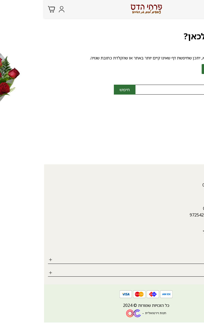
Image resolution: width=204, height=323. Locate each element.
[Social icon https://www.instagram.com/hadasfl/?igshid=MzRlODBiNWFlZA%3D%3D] (183, 247)
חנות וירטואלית (111, 313)
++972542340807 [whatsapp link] (162, 215)
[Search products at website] (185, 9)
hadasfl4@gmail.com (180, 125)
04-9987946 (188, 118)
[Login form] (17, 9)
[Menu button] (196, 9)
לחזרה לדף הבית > (178, 69)
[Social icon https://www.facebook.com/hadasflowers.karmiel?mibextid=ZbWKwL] (197, 247)
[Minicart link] (7, 9)
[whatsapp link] (196, 314)
